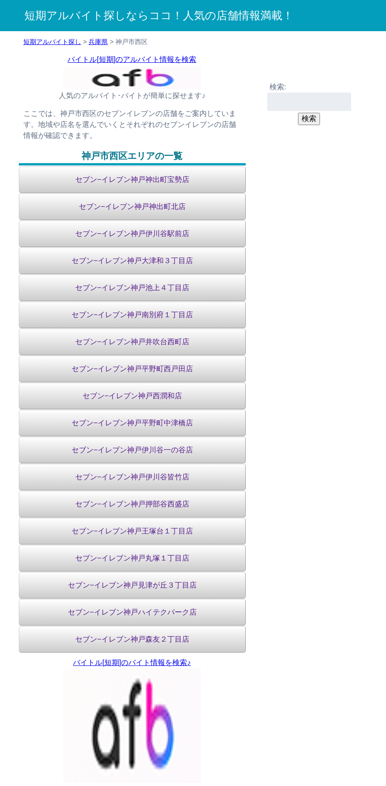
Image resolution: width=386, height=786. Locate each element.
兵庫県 (98, 41)
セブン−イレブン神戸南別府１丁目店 (132, 315)
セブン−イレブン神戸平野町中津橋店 (132, 423)
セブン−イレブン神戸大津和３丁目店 (132, 260)
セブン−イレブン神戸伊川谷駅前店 (132, 233)
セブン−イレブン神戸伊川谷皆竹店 (132, 477)
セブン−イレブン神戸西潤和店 (132, 396)
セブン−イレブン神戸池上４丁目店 (132, 287)
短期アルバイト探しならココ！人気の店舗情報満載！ (158, 15)
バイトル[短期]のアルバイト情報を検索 (131, 59)
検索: (278, 87)
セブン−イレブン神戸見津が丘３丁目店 (132, 585)
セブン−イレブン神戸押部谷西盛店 (132, 504)
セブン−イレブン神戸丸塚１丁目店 (132, 558)
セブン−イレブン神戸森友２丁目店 (132, 639)
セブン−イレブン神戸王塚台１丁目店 (132, 531)
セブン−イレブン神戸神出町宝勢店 (132, 179)
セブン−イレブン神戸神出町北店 (132, 206)
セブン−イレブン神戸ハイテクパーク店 (132, 612)
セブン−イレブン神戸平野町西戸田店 (132, 369)
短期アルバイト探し (52, 41)
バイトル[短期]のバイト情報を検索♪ (132, 662)
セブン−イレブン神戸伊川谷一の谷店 (132, 450)
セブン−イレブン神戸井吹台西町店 (132, 342)
